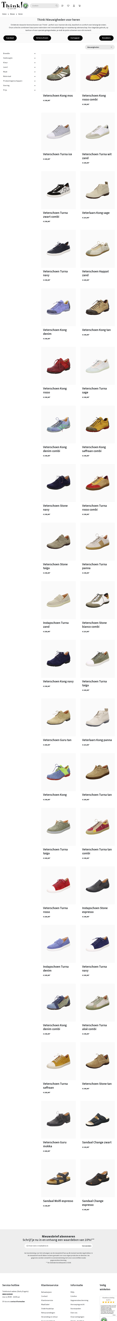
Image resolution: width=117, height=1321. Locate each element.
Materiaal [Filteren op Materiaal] (19, 76)
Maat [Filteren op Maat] (19, 72)
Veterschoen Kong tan (96, 330)
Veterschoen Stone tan (97, 1084)
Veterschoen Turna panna (94, 566)
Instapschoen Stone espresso (95, 910)
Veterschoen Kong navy (58, 681)
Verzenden (86, 1246)
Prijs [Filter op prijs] (19, 90)
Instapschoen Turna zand (56, 625)
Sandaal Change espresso (92, 1203)
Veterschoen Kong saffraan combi (94, 449)
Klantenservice (47, 1300)
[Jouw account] (74, 5)
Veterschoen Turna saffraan (55, 1086)
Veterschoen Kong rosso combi (94, 97)
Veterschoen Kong (55, 795)
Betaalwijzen (46, 1292)
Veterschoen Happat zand (95, 273)
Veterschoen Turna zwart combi (55, 215)
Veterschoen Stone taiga (55, 566)
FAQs (72, 1292)
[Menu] (62, 5)
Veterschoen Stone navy (55, 508)
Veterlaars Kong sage (96, 213)
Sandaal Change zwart (97, 1142)
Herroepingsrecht (77, 1304)
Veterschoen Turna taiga (94, 683)
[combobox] (42, 5)
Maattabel (45, 1304)
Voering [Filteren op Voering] (19, 85)
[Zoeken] (56, 5)
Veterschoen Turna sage (94, 390)
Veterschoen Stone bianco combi (94, 625)
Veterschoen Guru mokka (54, 1144)
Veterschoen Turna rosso (55, 910)
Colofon (73, 1296)
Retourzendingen (48, 1312)
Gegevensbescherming (79, 1300)
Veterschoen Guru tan (57, 740)
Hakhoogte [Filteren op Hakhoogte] (19, 58)
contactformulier (17, 1301)
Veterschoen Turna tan (97, 795)
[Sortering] (100, 47)
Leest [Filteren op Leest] (19, 67)
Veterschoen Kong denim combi (55, 449)
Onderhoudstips (47, 1308)
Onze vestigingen (77, 1317)
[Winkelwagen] (79, 5)
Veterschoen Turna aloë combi (94, 1027)
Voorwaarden (75, 1308)
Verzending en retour (49, 1317)
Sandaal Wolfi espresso (58, 1201)
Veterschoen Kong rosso (55, 390)
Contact (44, 1296)
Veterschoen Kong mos (58, 96)
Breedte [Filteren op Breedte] (19, 53)
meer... (114, 1313)
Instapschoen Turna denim (56, 968)
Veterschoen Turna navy (55, 273)
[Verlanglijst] (68, 5)
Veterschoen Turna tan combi (97, 851)
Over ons (73, 1312)
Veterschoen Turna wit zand (97, 156)
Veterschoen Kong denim (55, 332)
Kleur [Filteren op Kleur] (19, 62)
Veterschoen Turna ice (57, 154)
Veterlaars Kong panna (97, 740)
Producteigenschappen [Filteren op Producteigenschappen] (19, 81)
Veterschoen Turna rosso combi (94, 508)
